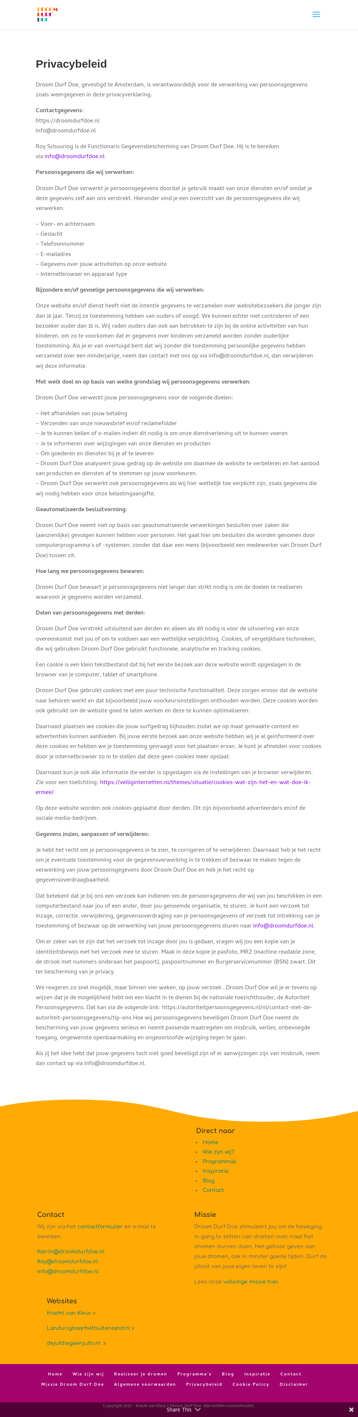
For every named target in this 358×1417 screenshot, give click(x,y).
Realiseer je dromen (140, 1374)
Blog (209, 1180)
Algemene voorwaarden (145, 1385)
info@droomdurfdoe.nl (74, 157)
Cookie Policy (251, 1385)
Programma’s (194, 1374)
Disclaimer (294, 1385)
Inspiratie (215, 1171)
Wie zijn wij (88, 1374)
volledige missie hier (250, 1282)
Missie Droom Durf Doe (72, 1385)
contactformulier (100, 1226)
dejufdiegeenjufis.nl (74, 1343)
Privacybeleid (204, 1385)
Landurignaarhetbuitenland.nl (88, 1328)
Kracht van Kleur (69, 1313)
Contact (213, 1190)
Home (211, 1142)
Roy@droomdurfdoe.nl (67, 1261)
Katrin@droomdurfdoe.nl (70, 1251)
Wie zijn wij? (218, 1152)
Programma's (219, 1161)
